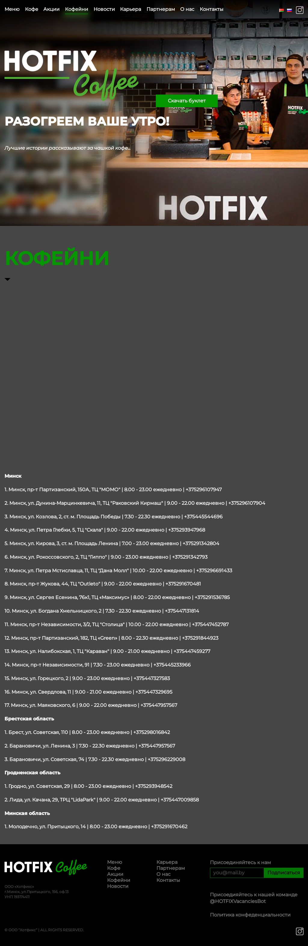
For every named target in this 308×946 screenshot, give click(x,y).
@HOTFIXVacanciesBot (238, 901)
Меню (12, 9)
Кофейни (76, 9)
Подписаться (283, 873)
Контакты (211, 9)
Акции (51, 9)
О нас (187, 9)
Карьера (130, 9)
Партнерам (160, 9)
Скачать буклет (187, 101)
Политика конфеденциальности (250, 915)
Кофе (31, 9)
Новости (104, 9)
